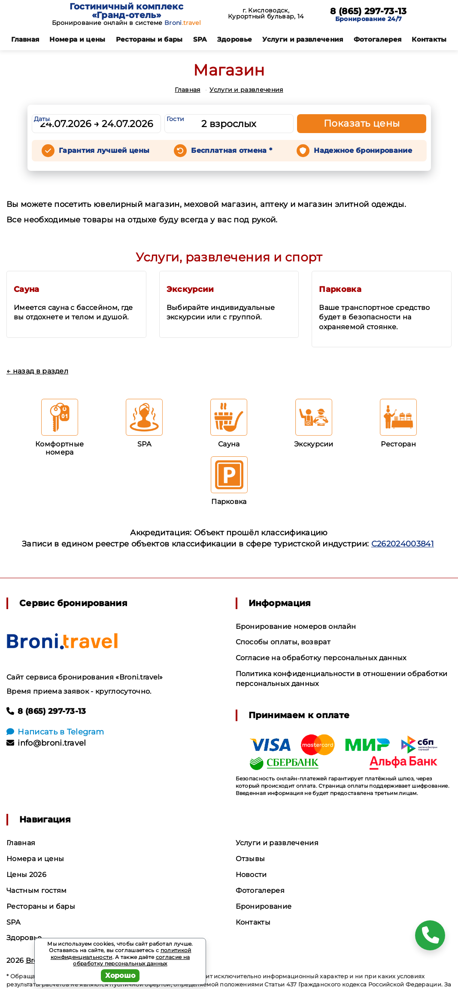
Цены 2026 (26, 875)
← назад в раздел (37, 371)
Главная (25, 39)
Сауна (26, 289)
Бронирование (264, 906)
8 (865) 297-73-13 (368, 11)
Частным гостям (36, 890)
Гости (176, 119)
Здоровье (234, 39)
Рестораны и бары (149, 39)
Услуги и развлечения (302, 39)
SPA (200, 39)
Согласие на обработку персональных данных (321, 658)
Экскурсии (190, 289)
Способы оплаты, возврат (283, 642)
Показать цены (362, 123)
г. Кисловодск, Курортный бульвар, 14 (266, 13)
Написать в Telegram (55, 732)
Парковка (340, 289)
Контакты (429, 39)
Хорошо (120, 975)
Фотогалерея (378, 39)
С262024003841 (402, 544)
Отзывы (250, 859)
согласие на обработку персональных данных (131, 960)
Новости (251, 875)
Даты (42, 119)
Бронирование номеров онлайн (296, 626)
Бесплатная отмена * (231, 150)
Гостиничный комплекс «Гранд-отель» (126, 10)
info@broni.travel (46, 743)
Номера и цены (77, 39)
